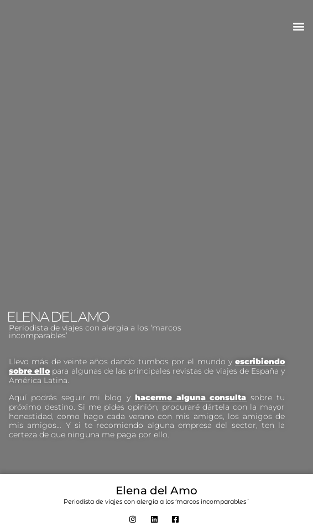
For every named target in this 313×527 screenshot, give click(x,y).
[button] (298, 26)
